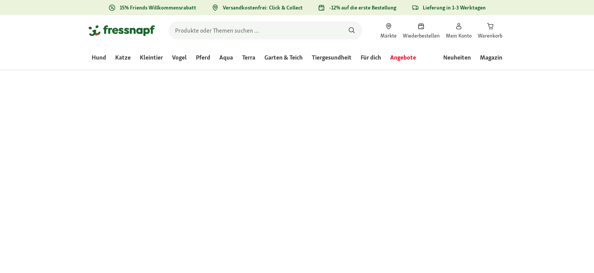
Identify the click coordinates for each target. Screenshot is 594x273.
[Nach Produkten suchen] (351, 30)
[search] (265, 30)
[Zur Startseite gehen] (122, 30)
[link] (388, 30)
